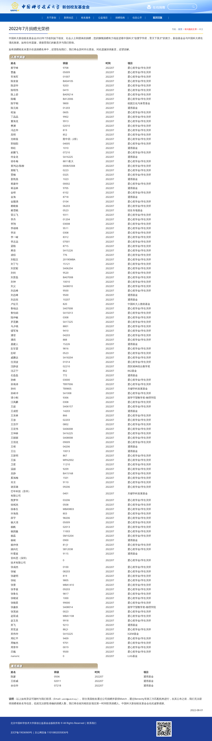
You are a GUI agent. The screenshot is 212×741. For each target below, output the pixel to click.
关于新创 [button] (51, 17)
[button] (157, 17)
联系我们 (91, 723)
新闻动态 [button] (69, 17)
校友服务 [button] (86, 17)
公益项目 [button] (103, 17)
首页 (180, 29)
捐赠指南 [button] (120, 17)
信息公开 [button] (137, 17)
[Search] (180, 6)
